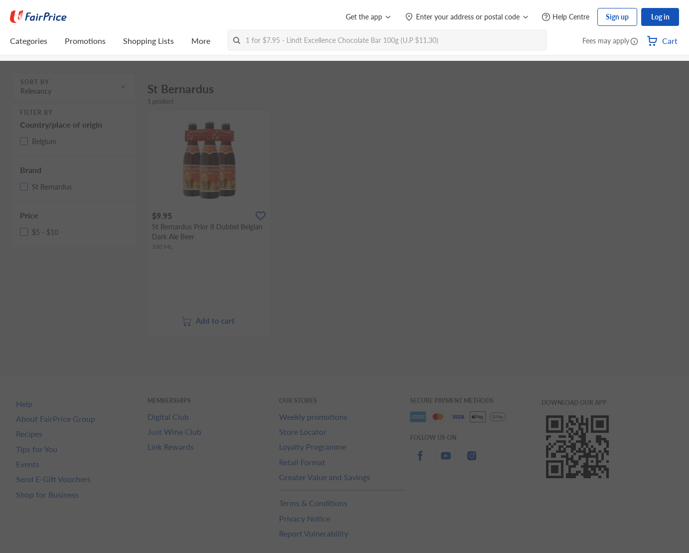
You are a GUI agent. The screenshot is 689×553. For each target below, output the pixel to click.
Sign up (617, 16)
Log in (660, 16)
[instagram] (472, 461)
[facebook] (420, 461)
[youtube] (446, 461)
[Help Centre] (565, 17)
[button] (634, 41)
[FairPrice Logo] (38, 17)
